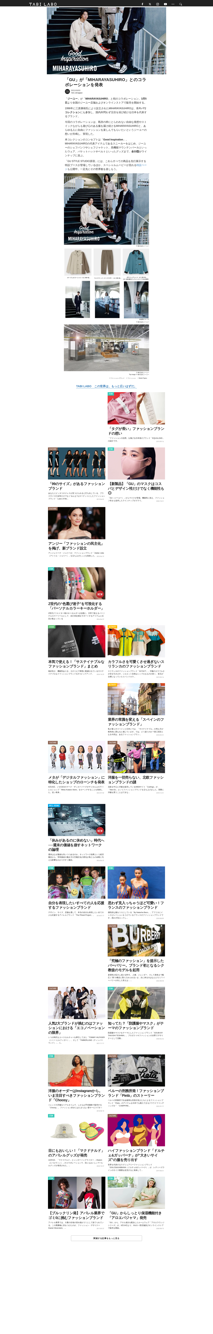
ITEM (111, 395)
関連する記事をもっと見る (106, 1239)
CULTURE (52, 450)
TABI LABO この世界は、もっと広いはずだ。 (106, 387)
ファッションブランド (117, 379)
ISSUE (51, 628)
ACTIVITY (112, 628)
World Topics (143, 379)
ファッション (132, 379)
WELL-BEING (54, 807)
